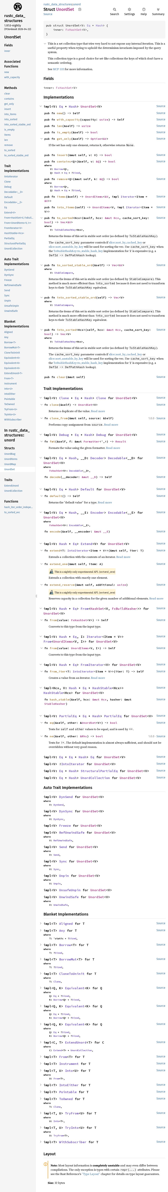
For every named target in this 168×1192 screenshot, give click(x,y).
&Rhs (83, 736)
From (84, 609)
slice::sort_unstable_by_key (66, 247)
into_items (66, 207)
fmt (52, 441)
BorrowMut (68, 959)
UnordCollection (95, 778)
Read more (98, 411)
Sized (76, 172)
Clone (64, 398)
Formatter (91, 441)
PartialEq (68, 716)
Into (69, 1071)
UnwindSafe (69, 897)
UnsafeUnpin (70, 890)
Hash (99, 25)
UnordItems (94, 196)
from (53, 620)
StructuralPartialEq (99, 771)
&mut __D (89, 477)
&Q (97, 161)
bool (94, 132)
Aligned (66, 924)
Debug (64, 435)
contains (64, 161)
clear (61, 377)
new (59, 113)
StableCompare (63, 272)
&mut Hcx (112, 218)
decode (55, 477)
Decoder (97, 458)
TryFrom (72, 1113)
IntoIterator (78, 550)
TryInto (72, 1128)
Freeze (65, 826)
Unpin (64, 876)
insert (62, 155)
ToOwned (66, 1099)
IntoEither (69, 1085)
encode (55, 531)
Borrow (58, 169)
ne (51, 736)
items (61, 196)
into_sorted (66, 330)
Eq (88, 25)
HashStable (102, 688)
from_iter (58, 671)
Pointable (68, 1092)
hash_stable (59, 699)
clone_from (58, 418)
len (59, 126)
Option (96, 138)
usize (103, 119)
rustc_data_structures (58, 4)
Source (48, 14)
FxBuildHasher (124, 609)
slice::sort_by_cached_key (125, 242)
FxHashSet (74, 29)
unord (77, 4)
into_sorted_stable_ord (76, 297)
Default (87, 489)
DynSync (66, 811)
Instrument (69, 1064)
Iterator (128, 196)
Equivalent (75, 988)
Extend (86, 544)
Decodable (117, 458)
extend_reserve (62, 585)
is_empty (64, 132)
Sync (63, 861)
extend (55, 550)
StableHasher (55, 703)
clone (54, 404)
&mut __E (101, 531)
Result (120, 441)
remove (62, 179)
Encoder (97, 513)
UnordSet (88, 106)
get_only (64, 138)
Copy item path (80, 9)
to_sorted (65, 218)
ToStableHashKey (65, 229)
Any (62, 930)
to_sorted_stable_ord (74, 265)
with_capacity (68, 119)
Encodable (117, 513)
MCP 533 (58, 69)
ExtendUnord (75, 1042)
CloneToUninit (72, 974)
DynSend (66, 797)
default (56, 496)
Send (63, 847)
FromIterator (92, 665)
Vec (63, 222)
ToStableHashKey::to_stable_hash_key (78, 251)
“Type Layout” (91, 1174)
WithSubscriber (72, 1142)
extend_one (58, 564)
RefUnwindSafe (72, 832)
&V (105, 138)
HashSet (97, 609)
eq (51, 722)
